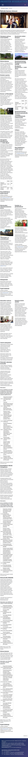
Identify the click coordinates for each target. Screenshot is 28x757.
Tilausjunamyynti (20, 246)
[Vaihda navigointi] (3, 5)
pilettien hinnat (3, 265)
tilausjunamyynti (6, 292)
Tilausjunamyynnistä (6, 197)
